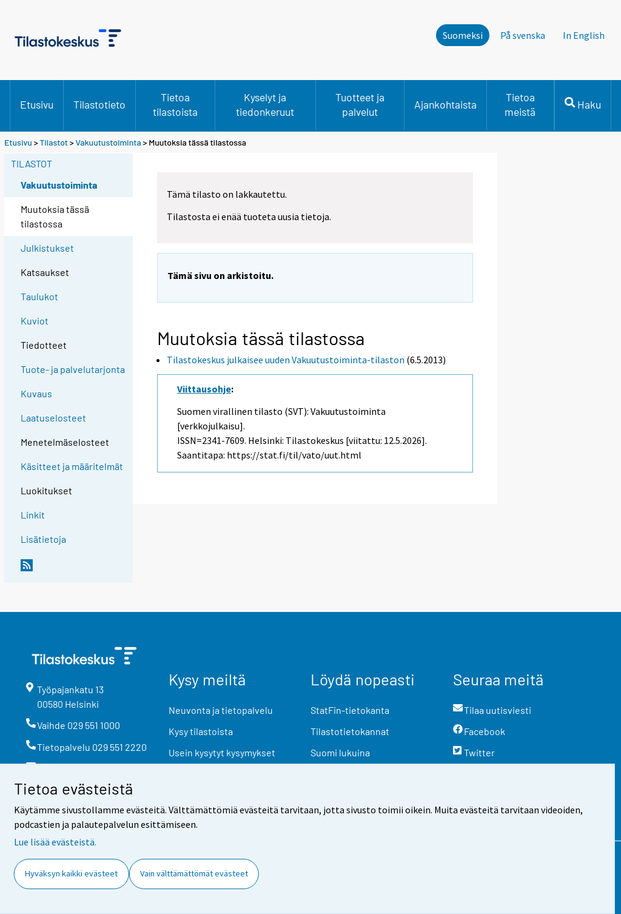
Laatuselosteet (53, 417)
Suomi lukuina (340, 752)
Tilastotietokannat (349, 731)
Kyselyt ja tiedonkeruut (265, 104)
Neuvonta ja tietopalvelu (221, 710)
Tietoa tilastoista (175, 104)
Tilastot (53, 142)
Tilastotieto (99, 104)
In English (584, 35)
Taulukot (39, 296)
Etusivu (36, 104)
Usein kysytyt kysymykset (222, 752)
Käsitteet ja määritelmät (72, 466)
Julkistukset (47, 248)
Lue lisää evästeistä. (55, 842)
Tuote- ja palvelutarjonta (73, 369)
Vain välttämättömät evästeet (194, 873)
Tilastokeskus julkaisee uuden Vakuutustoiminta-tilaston (285, 360)
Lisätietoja (43, 539)
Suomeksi (463, 35)
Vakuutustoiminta (108, 142)
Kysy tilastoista (201, 731)
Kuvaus (36, 393)
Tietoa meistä (520, 104)
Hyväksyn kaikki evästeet (71, 873)
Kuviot (35, 320)
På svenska (522, 35)
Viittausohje (204, 389)
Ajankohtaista (445, 104)
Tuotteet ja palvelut (359, 104)
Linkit (33, 514)
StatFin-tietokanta (349, 710)
